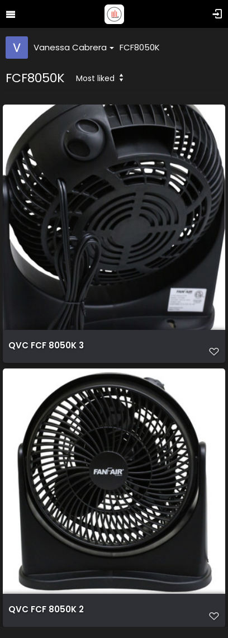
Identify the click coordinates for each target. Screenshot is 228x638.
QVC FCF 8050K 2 (46, 609)
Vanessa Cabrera (74, 47)
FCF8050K (140, 47)
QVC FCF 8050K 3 (46, 345)
